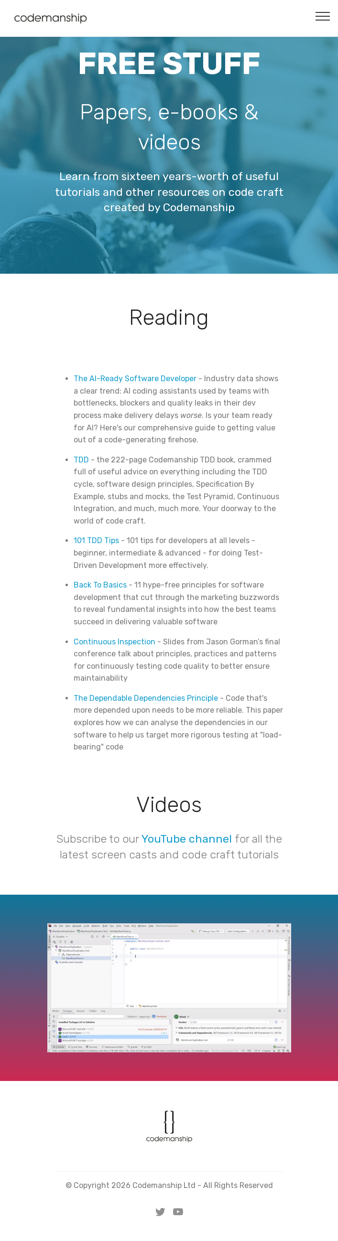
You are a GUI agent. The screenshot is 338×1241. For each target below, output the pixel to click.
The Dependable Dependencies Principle (146, 698)
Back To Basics (100, 584)
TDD (81, 459)
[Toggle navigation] (323, 15)
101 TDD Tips (96, 540)
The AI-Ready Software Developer (135, 378)
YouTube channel (187, 838)
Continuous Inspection (114, 641)
